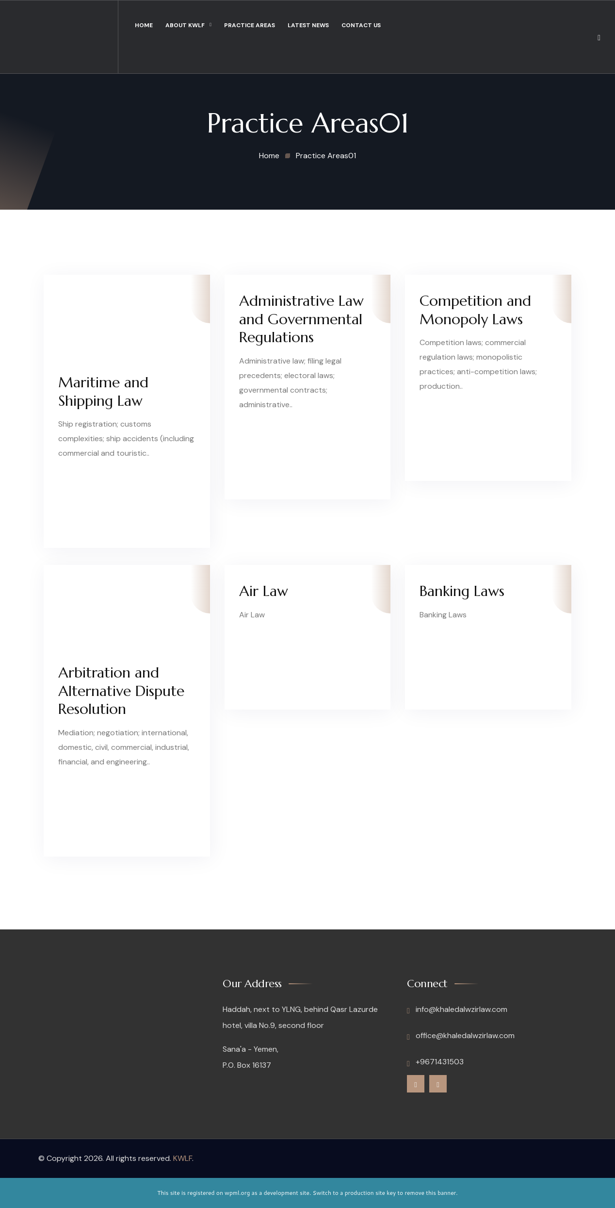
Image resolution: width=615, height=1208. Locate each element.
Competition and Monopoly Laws (475, 310)
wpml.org (237, 1193)
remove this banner (430, 1193)
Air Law (263, 591)
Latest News (308, 25)
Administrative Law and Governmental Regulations (301, 319)
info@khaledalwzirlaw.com (457, 1009)
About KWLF (185, 25)
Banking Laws (462, 591)
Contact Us (361, 25)
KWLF (182, 1158)
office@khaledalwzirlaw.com (461, 1035)
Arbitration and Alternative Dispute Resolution (121, 690)
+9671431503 (435, 1062)
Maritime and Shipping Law (103, 391)
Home (144, 25)
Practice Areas (249, 25)
